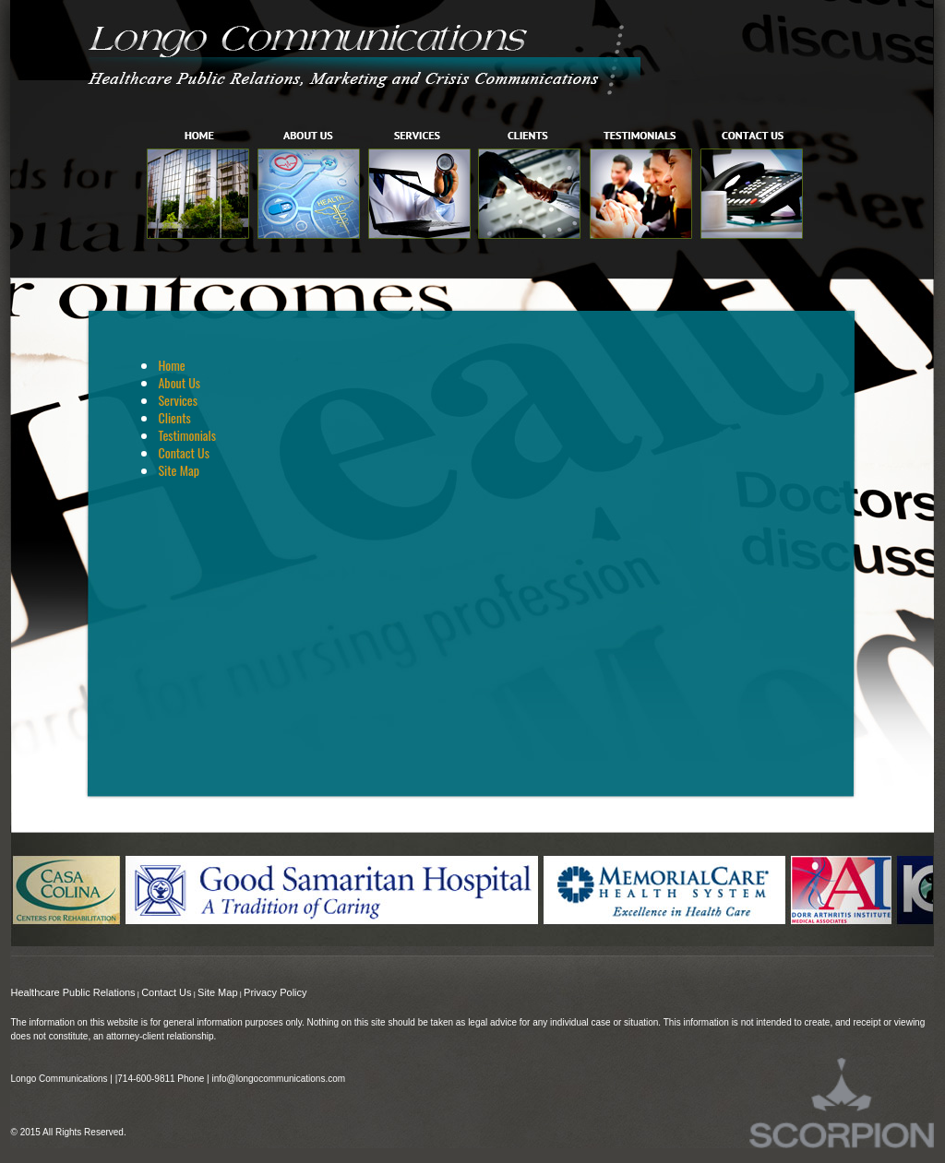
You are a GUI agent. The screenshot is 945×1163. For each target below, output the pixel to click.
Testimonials (187, 435)
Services (177, 399)
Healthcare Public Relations (72, 992)
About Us (179, 382)
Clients (174, 417)
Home (171, 364)
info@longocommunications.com (278, 1079)
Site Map (178, 470)
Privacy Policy (275, 992)
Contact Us (183, 452)
